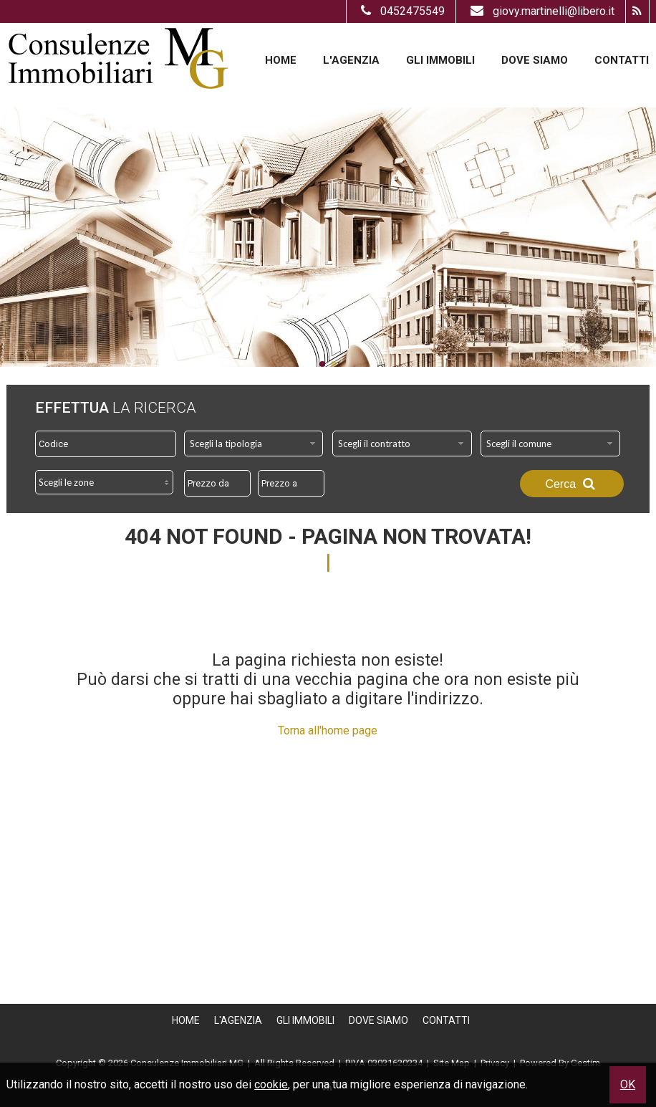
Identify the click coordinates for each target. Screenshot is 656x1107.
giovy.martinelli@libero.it (540, 11)
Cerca (571, 484)
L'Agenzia (351, 60)
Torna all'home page (327, 730)
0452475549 (401, 11)
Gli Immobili (440, 60)
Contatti (621, 60)
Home (280, 60)
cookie (271, 1084)
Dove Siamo (534, 60)
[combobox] (254, 443)
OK (627, 1084)
